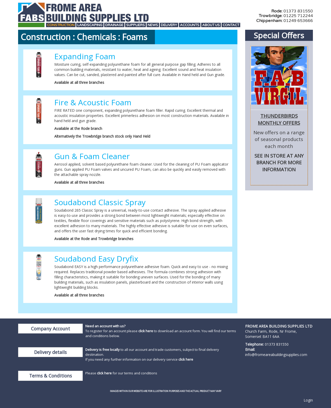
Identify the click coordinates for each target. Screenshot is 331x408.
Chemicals (96, 36)
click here (145, 331)
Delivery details (50, 352)
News (153, 25)
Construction (60, 25)
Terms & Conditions (50, 376)
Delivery (169, 25)
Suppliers (135, 25)
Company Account (50, 328)
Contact (231, 25)
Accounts (189, 25)
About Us (211, 25)
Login (308, 400)
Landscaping (89, 25)
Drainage (114, 25)
